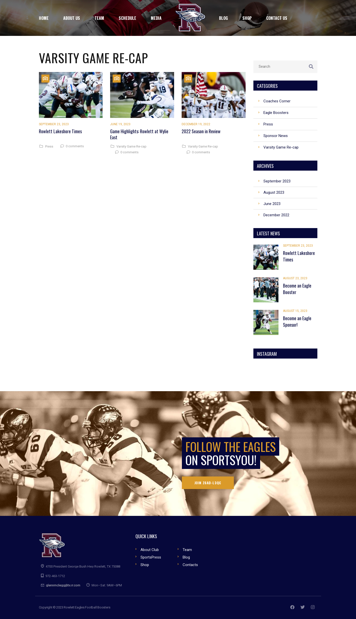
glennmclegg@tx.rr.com (63, 585)
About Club (149, 549)
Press (49, 146)
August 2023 (273, 192)
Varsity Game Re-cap (131, 146)
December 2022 (276, 215)
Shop (144, 565)
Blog (186, 557)
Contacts (190, 565)
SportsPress (150, 557)
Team (187, 549)
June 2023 (271, 203)
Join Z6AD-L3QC (207, 482)
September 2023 (277, 181)
